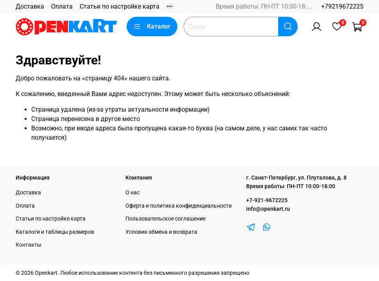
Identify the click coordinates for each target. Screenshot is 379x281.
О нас (132, 192)
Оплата (62, 6)
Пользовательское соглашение (165, 218)
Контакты (28, 245)
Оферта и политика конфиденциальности (178, 206)
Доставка (30, 6)
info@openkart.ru (268, 209)
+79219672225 (342, 6)
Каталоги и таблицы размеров (55, 232)
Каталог (152, 26)
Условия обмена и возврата (161, 232)
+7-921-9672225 (267, 200)
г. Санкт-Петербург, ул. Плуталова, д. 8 (296, 177)
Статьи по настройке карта (119, 6)
